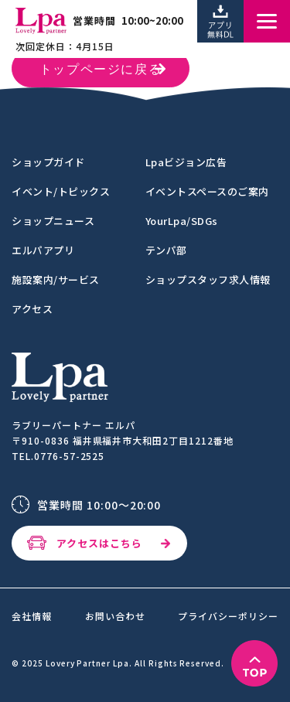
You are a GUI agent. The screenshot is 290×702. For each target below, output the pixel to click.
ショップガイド (48, 162)
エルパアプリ (43, 250)
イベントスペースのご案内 (207, 191)
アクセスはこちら (99, 543)
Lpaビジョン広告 (186, 162)
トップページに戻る (100, 70)
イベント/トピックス (61, 191)
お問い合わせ (115, 616)
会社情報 (32, 616)
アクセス (32, 309)
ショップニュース (53, 221)
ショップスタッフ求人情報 (208, 279)
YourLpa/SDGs (181, 221)
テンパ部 (166, 250)
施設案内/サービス (56, 279)
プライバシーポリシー (228, 616)
